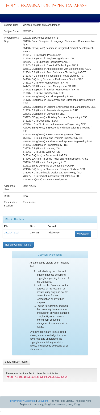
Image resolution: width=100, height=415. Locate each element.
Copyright (43, 400)
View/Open (83, 233)
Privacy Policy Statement (22, 400)
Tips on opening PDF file (18, 244)
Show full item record (16, 361)
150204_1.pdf (11, 232)
